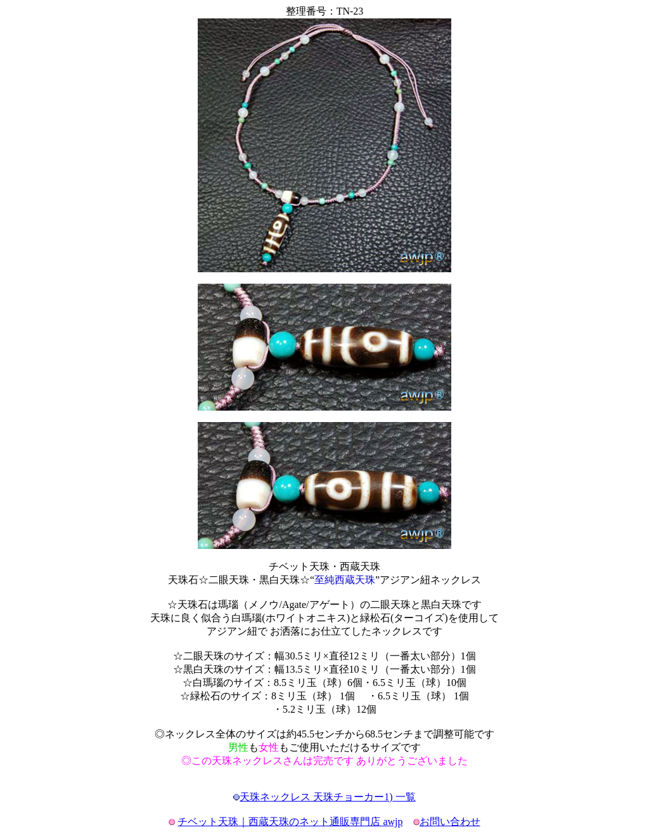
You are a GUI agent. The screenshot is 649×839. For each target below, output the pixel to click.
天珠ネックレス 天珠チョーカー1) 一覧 (327, 796)
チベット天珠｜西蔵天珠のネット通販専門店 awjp (289, 821)
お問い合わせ (450, 821)
